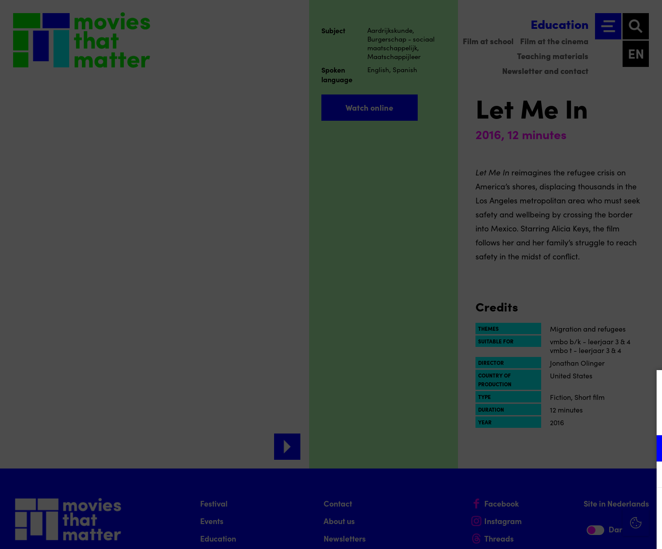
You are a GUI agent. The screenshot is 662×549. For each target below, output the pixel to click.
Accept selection (587, 533)
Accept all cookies (587, 507)
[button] (579, 448)
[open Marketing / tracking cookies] (648, 476)
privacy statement (552, 420)
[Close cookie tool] (648, 386)
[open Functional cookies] (648, 449)
